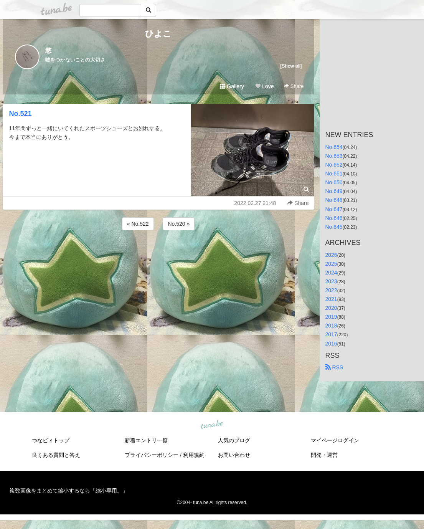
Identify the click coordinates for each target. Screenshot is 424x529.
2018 (331, 325)
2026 (331, 255)
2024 (331, 272)
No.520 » (179, 224)
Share (294, 86)
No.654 (334, 147)
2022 (331, 290)
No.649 (334, 191)
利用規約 (194, 455)
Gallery (232, 86)
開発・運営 (324, 455)
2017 (331, 334)
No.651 (334, 173)
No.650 (334, 182)
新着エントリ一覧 (146, 440)
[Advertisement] (158, 252)
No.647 (334, 209)
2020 (331, 308)
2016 (331, 344)
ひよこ (158, 33)
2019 (331, 317)
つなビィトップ (50, 440)
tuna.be (212, 424)
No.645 (334, 227)
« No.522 (138, 224)
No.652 (334, 165)
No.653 (334, 156)
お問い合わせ (234, 455)
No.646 (334, 218)
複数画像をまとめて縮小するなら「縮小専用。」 (69, 491)
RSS (334, 367)
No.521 (20, 113)
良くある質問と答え (56, 455)
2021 (331, 299)
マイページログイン (335, 440)
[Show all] (291, 66)
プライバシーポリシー (151, 455)
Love (264, 86)
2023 (331, 281)
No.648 (334, 200)
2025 (331, 264)
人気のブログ (234, 440)
